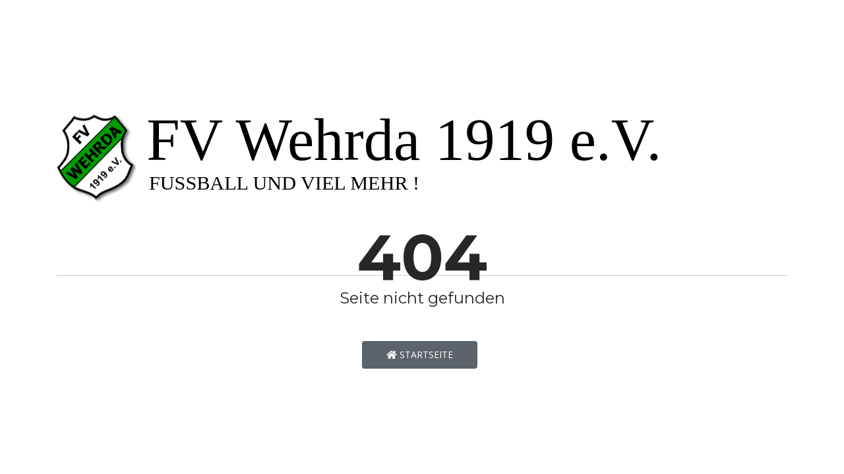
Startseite (419, 354)
